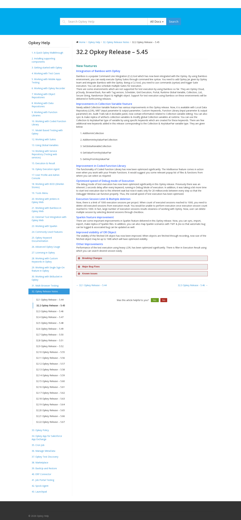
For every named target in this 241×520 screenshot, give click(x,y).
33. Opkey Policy (40, 430)
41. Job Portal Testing (43, 480)
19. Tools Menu (40, 193)
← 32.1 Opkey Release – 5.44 (91, 285)
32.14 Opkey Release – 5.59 (50, 375)
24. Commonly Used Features (47, 231)
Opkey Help (36, 5)
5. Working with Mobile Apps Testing (46, 81)
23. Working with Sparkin (44, 226)
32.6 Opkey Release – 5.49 (49, 328)
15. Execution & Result (43, 163)
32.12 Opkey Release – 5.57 (50, 363)
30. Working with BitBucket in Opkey (47, 278)
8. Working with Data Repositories (42, 105)
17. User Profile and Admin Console (45, 176)
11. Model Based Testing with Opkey (47, 132)
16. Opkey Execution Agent (46, 169)
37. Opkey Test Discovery (45, 456)
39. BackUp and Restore (44, 468)
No (163, 300)
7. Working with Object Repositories (43, 96)
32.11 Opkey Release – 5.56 (50, 357)
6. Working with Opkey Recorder (48, 88)
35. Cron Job (38, 445)
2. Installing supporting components (43, 60)
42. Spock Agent (40, 485)
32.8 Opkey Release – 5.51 (49, 340)
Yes (155, 300)
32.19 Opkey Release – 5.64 (50, 404)
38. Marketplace (40, 462)
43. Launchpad (39, 491)
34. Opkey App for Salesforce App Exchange (47, 437)
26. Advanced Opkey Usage (46, 246)
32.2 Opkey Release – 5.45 (50, 305)
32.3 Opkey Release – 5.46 (49, 311)
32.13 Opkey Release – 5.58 (50, 369)
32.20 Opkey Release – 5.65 (50, 410)
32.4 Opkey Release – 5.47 (49, 317)
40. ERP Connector (41, 474)
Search (173, 21)
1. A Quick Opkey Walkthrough (47, 52)
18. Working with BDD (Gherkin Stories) (48, 185)
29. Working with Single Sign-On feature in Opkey (48, 269)
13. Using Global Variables (45, 145)
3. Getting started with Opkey (47, 67)
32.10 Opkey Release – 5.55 (50, 352)
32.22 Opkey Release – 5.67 (50, 421)
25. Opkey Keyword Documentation (42, 239)
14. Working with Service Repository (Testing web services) (44, 154)
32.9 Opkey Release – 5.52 (49, 346)
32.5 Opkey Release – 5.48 (49, 322)
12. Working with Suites (44, 139)
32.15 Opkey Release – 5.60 (50, 381)
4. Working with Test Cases (46, 73)
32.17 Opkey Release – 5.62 (50, 392)
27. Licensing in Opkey (43, 252)
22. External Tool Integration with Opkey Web (49, 218)
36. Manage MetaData (43, 450)
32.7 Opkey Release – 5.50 (49, 334)
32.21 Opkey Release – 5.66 (50, 416)
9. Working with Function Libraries (44, 114)
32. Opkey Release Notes (45, 291)
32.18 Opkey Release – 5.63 (50, 398)
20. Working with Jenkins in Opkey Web (45, 200)
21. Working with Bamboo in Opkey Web (46, 209)
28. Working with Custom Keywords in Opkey (45, 260)
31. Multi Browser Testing (45, 285)
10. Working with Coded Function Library (49, 123)
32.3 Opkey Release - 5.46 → (193, 285)
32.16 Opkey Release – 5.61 (50, 387)
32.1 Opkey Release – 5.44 (49, 299)
